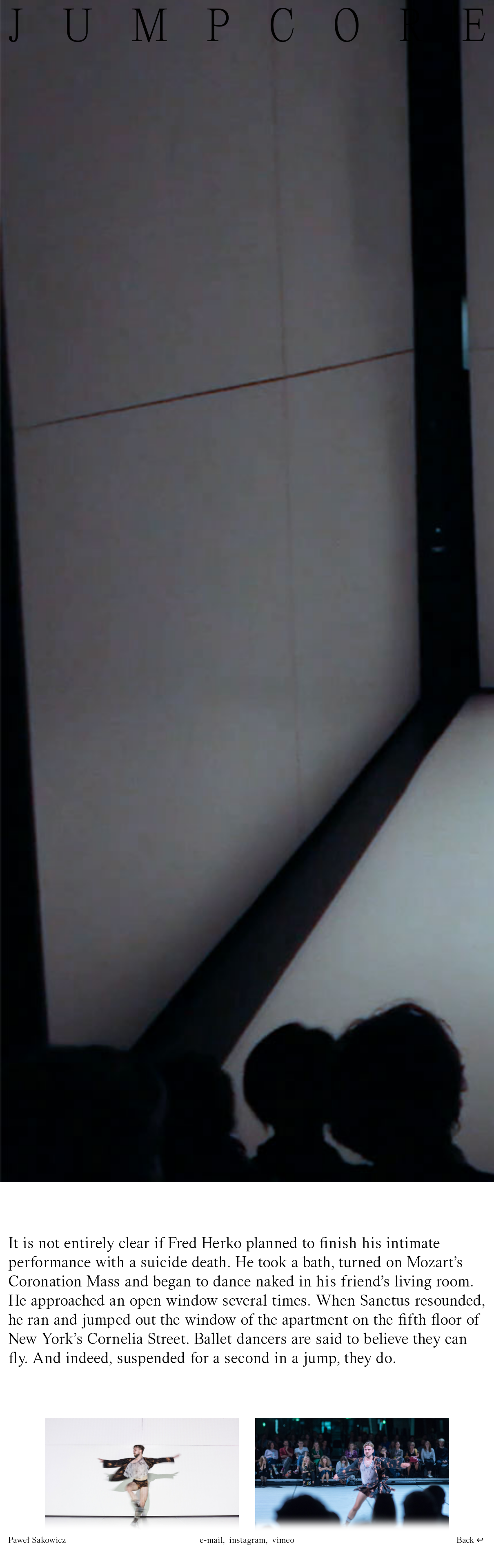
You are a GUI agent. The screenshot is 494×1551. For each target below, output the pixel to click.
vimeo (283, 1541)
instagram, (248, 1541)
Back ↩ (470, 1541)
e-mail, (212, 1541)
